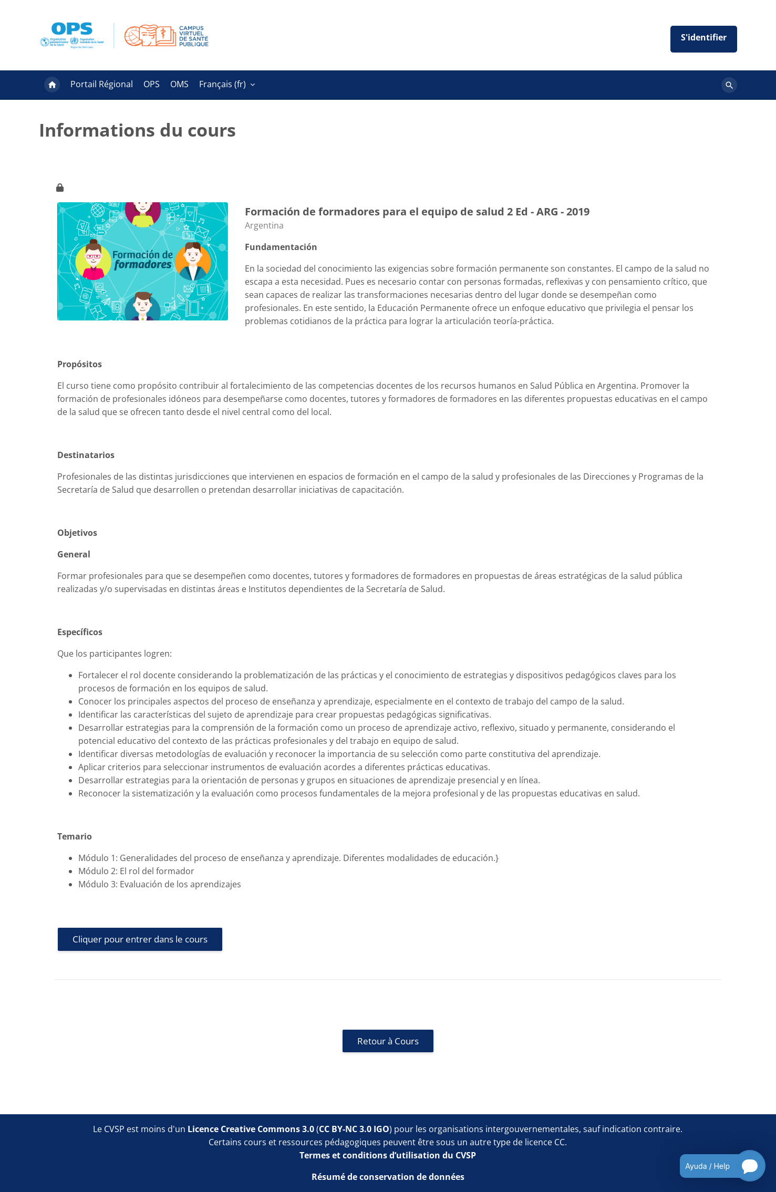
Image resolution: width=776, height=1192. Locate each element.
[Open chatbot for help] (714, 1165)
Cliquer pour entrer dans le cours (140, 939)
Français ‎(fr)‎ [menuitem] (222, 84)
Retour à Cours (388, 1041)
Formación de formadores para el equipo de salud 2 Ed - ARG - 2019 (417, 211)
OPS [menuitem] (151, 84)
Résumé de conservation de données (388, 1177)
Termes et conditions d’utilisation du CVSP (387, 1155)
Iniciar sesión (703, 39)
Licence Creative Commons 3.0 (251, 1129)
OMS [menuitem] (179, 84)
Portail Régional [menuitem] (101, 84)
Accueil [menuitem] (52, 85)
